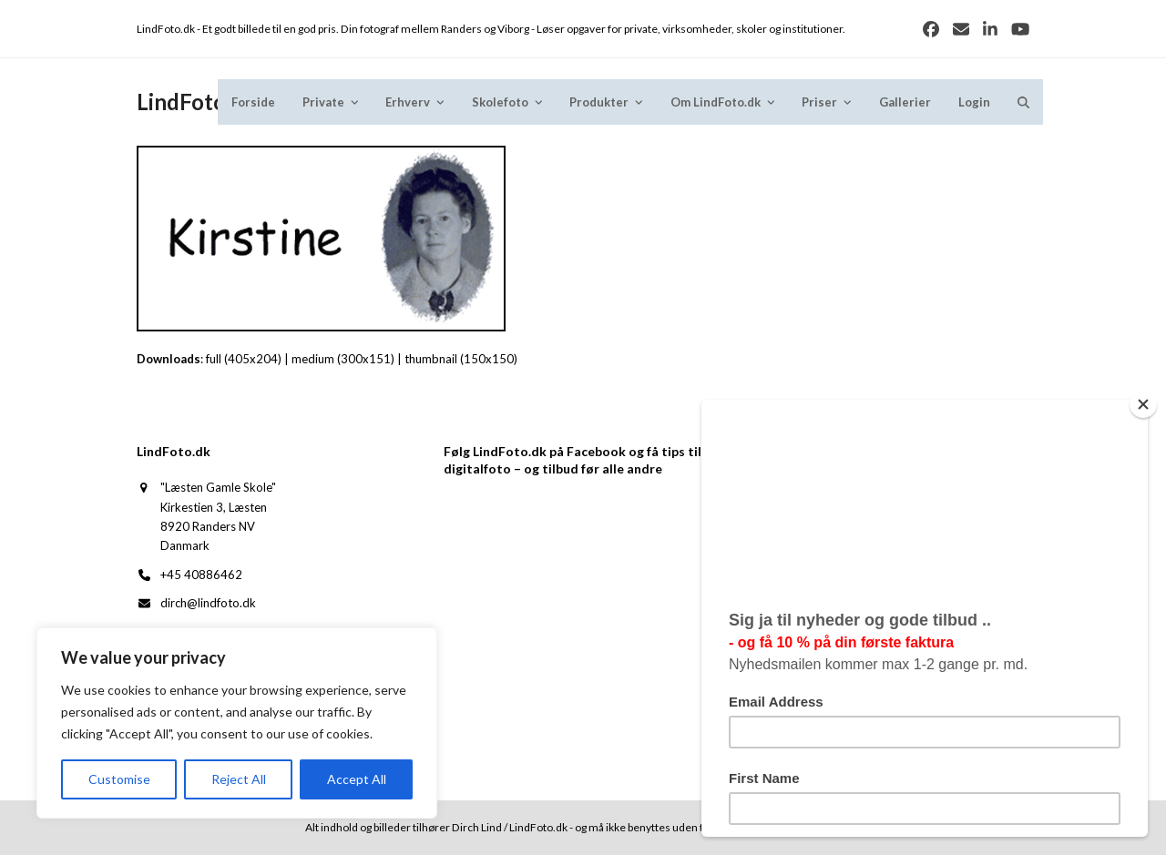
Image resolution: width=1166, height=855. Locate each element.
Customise (119, 779)
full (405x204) (243, 358)
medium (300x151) (343, 358)
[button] (1023, 102)
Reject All (238, 779)
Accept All (356, 779)
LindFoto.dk (196, 101)
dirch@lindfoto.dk (208, 602)
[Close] (1151, 404)
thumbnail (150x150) (460, 358)
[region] (236, 723)
